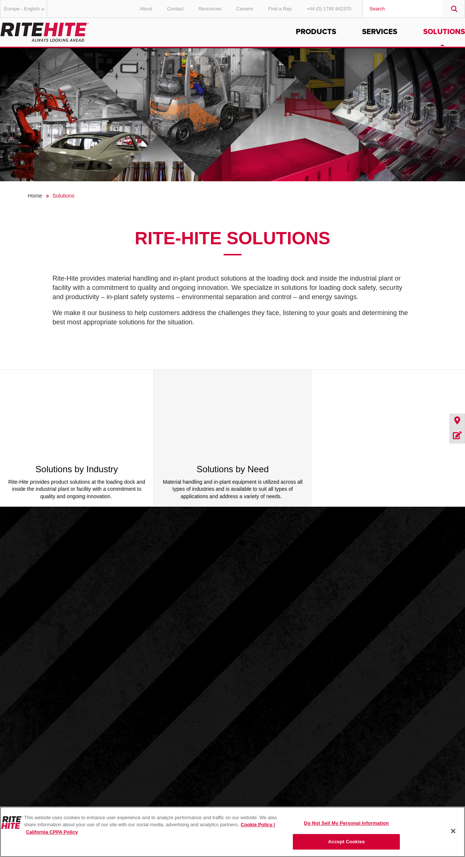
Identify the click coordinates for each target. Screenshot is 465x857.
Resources (209, 8)
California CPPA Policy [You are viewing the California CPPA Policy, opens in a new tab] (52, 832)
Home (35, 196)
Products (316, 31)
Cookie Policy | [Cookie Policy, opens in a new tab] (258, 824)
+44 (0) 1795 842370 (329, 8)
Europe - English (25, 8)
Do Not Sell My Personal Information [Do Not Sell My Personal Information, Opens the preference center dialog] (346, 823)
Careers (244, 8)
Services (379, 31)
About (146, 8)
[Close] (453, 831)
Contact (175, 8)
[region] (232, 832)
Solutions (444, 31)
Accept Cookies (346, 841)
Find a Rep (280, 8)
